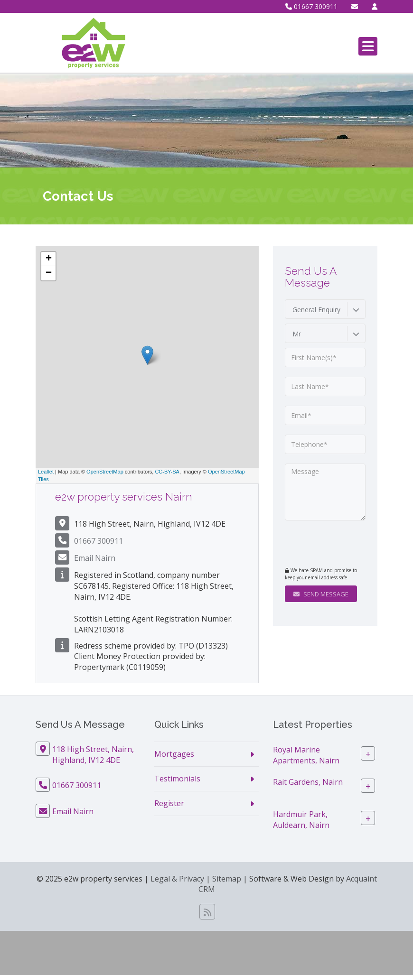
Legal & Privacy (177, 878)
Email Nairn (94, 558)
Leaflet (46, 471)
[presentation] (342, 544)
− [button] (49, 273)
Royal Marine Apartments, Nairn (306, 755)
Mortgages (174, 754)
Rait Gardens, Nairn (308, 782)
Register (169, 803)
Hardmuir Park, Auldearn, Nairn (301, 819)
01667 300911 (311, 6)
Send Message (320, 594)
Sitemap (226, 878)
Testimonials (177, 778)
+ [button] (49, 259)
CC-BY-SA (167, 471)
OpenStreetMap (104, 471)
